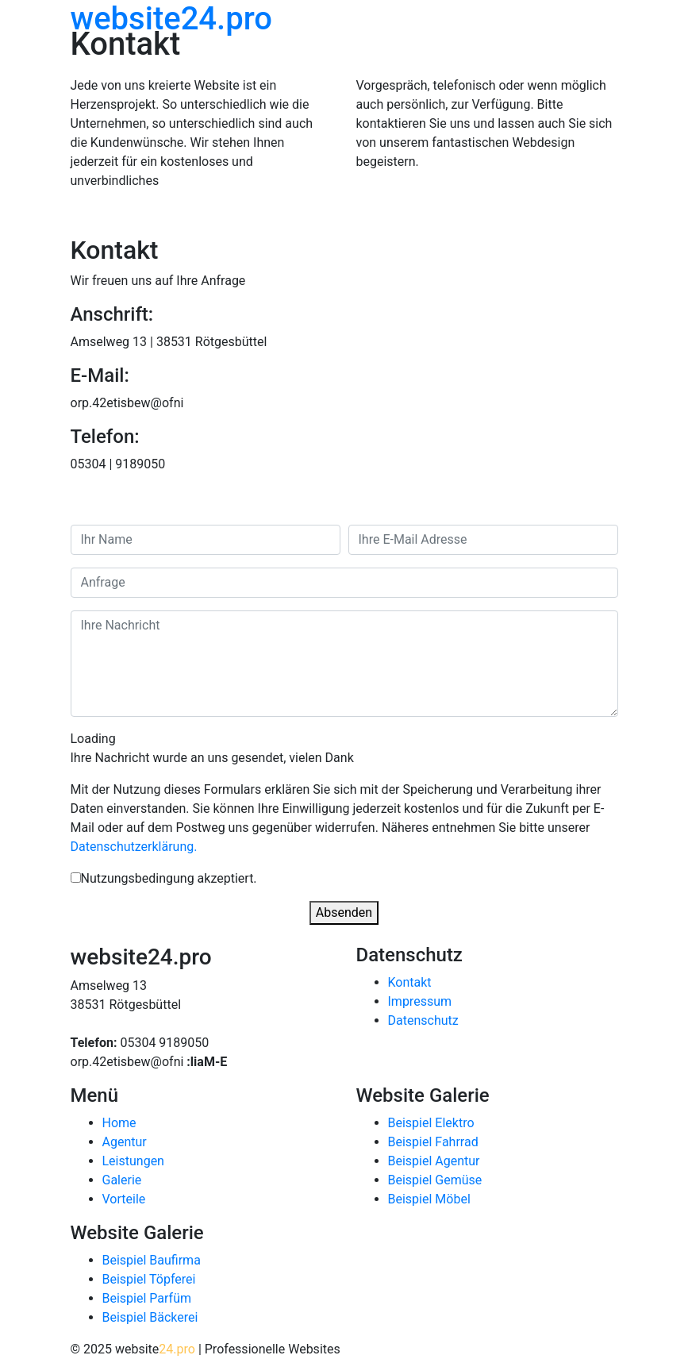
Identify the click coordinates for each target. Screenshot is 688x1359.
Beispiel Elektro (431, 1122)
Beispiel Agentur (434, 1160)
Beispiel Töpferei (149, 1279)
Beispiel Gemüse (435, 1180)
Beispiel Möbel (429, 1199)
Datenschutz (423, 1020)
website (172, 18)
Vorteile (124, 1199)
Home (119, 1122)
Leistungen (133, 1160)
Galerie (122, 1180)
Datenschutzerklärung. (134, 846)
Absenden (344, 912)
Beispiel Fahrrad (433, 1141)
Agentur (124, 1141)
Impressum (420, 1001)
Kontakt (410, 982)
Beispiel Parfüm (146, 1298)
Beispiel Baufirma (151, 1260)
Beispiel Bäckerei (150, 1317)
